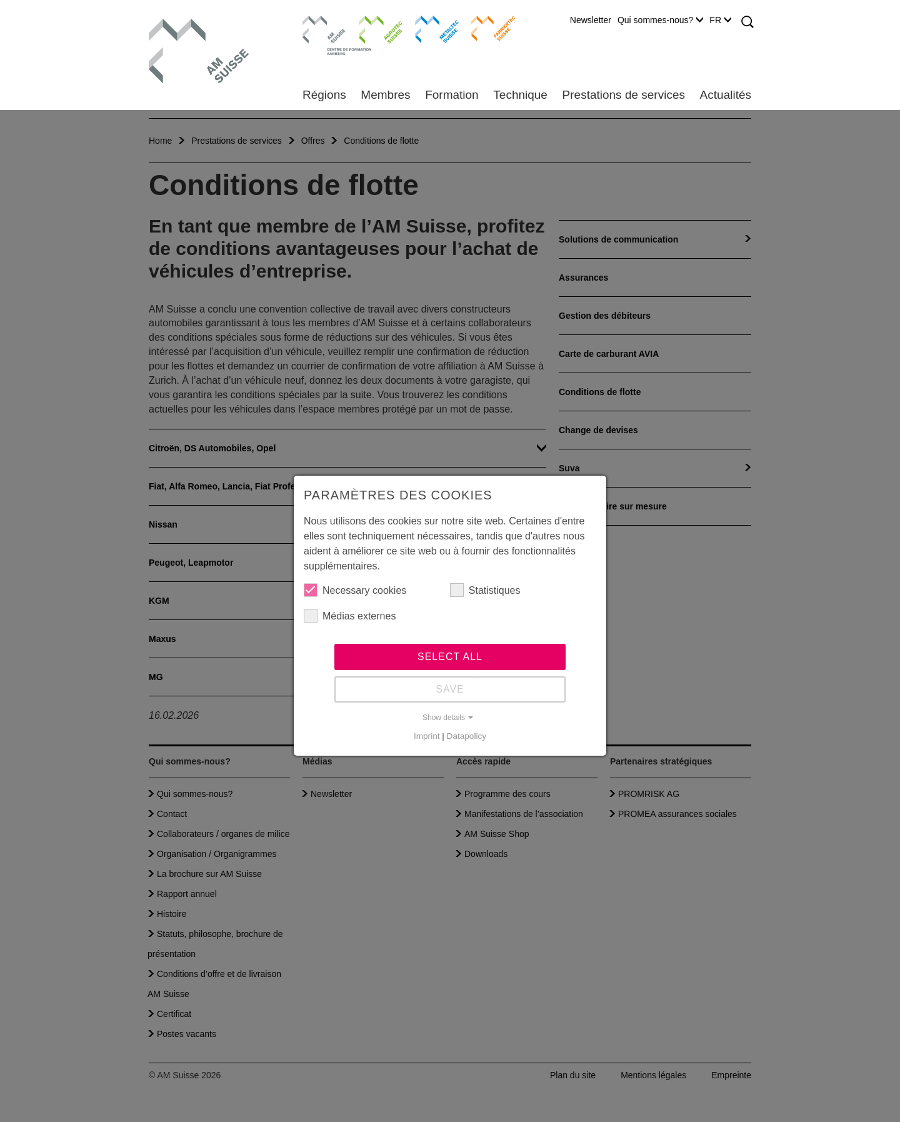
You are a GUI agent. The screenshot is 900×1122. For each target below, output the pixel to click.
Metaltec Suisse (429, 28)
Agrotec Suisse (371, 28)
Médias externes (350, 616)
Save (450, 689)
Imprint (427, 736)
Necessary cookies (355, 590)
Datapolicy (466, 736)
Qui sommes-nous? (660, 20)
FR (720, 20)
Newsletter (590, 20)
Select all (450, 656)
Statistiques (485, 590)
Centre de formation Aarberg (319, 34)
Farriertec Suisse (487, 28)
